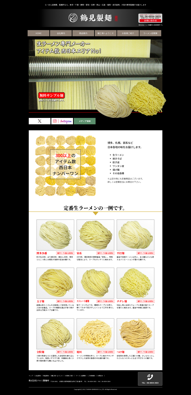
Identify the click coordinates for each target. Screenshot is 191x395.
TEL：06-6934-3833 (90, 381)
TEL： (150, 383)
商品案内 (84, 33)
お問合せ (100, 375)
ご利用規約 (91, 375)
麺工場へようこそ (106, 33)
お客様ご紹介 (129, 33)
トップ (31, 375)
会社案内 (62, 33)
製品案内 (46, 375)
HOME (40, 33)
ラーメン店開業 (151, 33)
